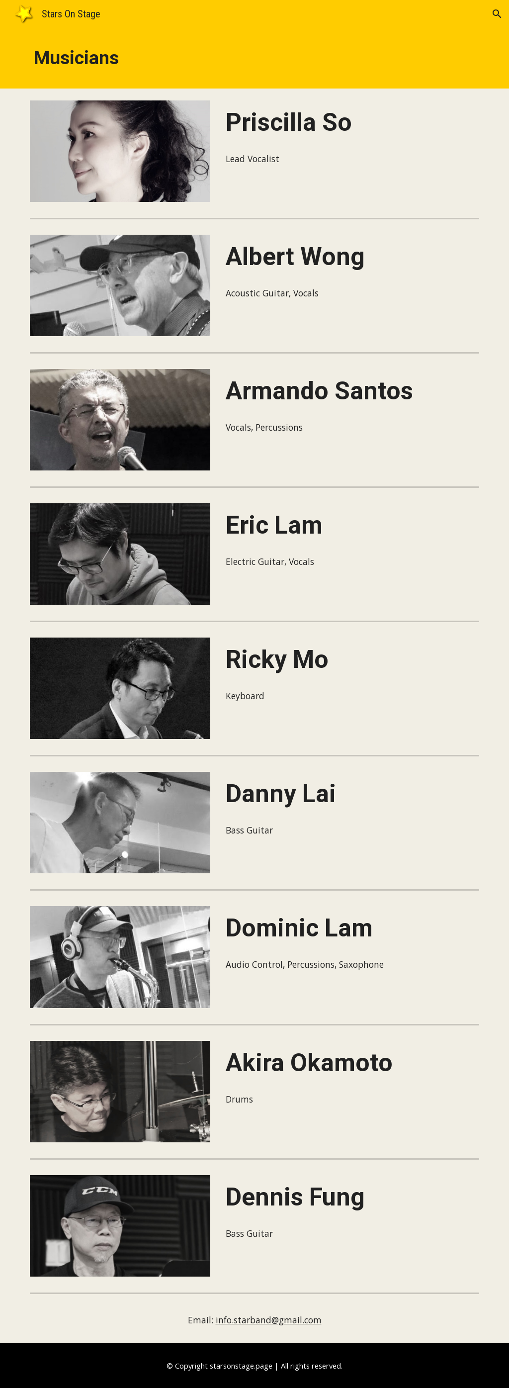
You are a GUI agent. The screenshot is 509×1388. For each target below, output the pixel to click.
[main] (255, 58)
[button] (497, 14)
